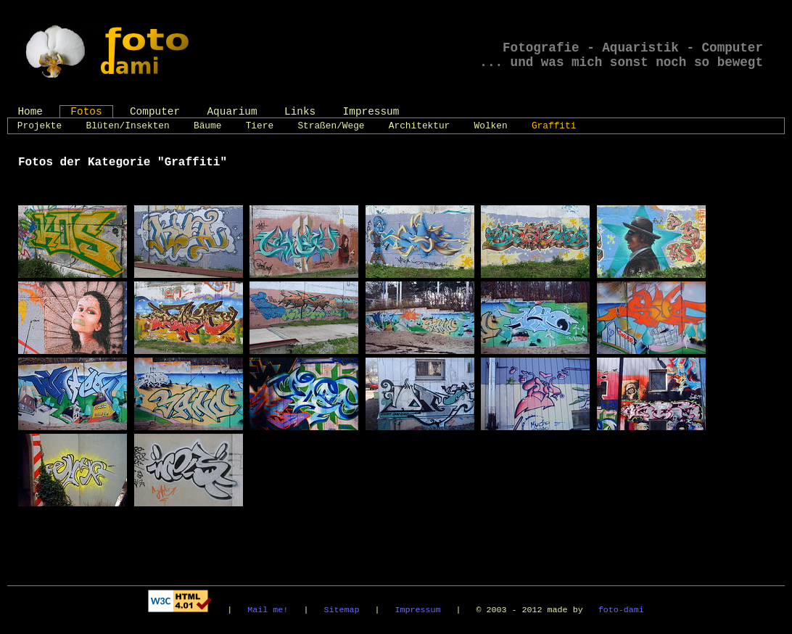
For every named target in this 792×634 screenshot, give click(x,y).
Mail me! (267, 610)
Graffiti (554, 125)
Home (30, 112)
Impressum (371, 112)
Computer (155, 112)
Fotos (86, 112)
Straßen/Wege (330, 125)
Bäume (207, 125)
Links (299, 112)
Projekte (39, 125)
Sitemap (341, 610)
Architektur (419, 125)
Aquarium (232, 112)
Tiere (259, 125)
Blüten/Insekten (128, 125)
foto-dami (621, 610)
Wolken (491, 125)
